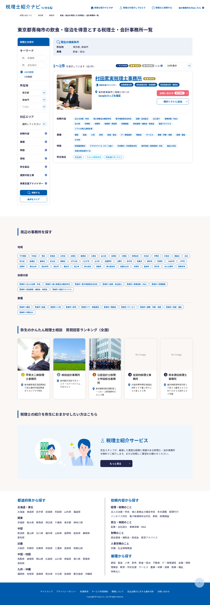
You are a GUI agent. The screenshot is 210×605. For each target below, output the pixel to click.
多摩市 (136, 266)
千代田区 (22, 256)
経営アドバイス (149, 537)
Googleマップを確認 (109, 95)
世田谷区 (135, 256)
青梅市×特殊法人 (26, 312)
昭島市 (139, 261)
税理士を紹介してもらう (132, 7)
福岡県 (21, 574)
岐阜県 (77, 533)
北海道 (21, 511)
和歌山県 (78, 548)
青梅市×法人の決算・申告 (29, 284)
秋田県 (58, 511)
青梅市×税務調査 (159, 284)
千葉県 (58, 522)
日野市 (22, 266)
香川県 (77, 558)
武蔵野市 (108, 261)
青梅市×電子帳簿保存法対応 (86, 284)
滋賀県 (67, 548)
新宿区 (52, 256)
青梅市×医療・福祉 (174, 307)
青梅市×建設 (24, 307)
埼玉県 (49, 522)
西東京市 (181, 266)
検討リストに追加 (172, 101)
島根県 (30, 558)
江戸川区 (73, 261)
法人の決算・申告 (120, 511)
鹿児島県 (78, 574)
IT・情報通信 (169, 562)
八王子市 (85, 261)
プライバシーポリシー (66, 591)
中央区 (34, 256)
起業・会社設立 (119, 526)
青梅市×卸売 (71, 307)
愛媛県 (86, 558)
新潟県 (21, 533)
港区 (43, 256)
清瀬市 (98, 266)
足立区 (52, 261)
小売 (127, 562)
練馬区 (42, 261)
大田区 (124, 256)
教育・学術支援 (128, 567)
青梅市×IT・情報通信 (90, 307)
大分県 (58, 574)
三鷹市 (119, 261)
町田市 (160, 261)
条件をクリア (33, 199)
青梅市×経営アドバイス (62, 289)
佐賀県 (30, 574)
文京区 (62, 256)
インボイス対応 (119, 516)
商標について (118, 591)
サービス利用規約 (100, 591)
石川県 (39, 533)
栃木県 (30, 522)
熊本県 (49, 574)
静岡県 (86, 533)
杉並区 (166, 256)
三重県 (58, 548)
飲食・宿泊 (144, 562)
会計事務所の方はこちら (189, 7)
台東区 (73, 256)
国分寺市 (45, 266)
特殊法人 (115, 571)
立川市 (97, 261)
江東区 (93, 256)
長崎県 (39, 574)
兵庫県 (39, 548)
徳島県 (67, 558)
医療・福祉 (177, 567)
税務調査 (164, 516)
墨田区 (83, 256)
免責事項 (84, 591)
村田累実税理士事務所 (118, 78)
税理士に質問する (162, 7)
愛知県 (21, 537)
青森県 (30, 511)
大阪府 (21, 548)
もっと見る (115, 463)
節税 (155, 516)
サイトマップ (46, 591)
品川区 (103, 256)
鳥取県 (21, 558)
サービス (143, 567)
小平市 (182, 261)
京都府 (30, 548)
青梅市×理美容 (110, 307)
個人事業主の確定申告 (143, 511)
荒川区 (22, 261)
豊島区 (177, 256)
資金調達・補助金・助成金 (125, 537)
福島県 (77, 511)
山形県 (67, 511)
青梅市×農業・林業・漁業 (150, 307)
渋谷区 (146, 256)
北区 (186, 256)
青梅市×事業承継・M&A (137, 284)
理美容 (114, 567)
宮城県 (49, 511)
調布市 (149, 261)
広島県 (49, 558)
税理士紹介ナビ (26, 15)
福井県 (49, 533)
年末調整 (162, 511)
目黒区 (114, 256)
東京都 (40, 15)
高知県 (21, 563)
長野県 (67, 533)
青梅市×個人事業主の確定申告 (57, 284)
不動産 (156, 562)
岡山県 (39, 558)
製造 (120, 562)
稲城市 (146, 266)
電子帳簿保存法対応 (140, 516)
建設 (113, 562)
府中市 (129, 261)
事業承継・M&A (138, 526)
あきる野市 (168, 266)
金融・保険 (184, 562)
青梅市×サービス (128, 307)
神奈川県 (78, 522)
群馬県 (39, 522)
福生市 (66, 266)
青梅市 (51, 15)
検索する (36, 192)
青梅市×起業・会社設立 (112, 284)
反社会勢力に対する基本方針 (140, 591)
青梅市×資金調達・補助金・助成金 (33, 289)
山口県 (58, 558)
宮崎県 (67, 574)
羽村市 (156, 266)
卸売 (134, 562)
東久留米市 (110, 266)
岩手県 (39, 511)
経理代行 (173, 511)
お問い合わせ (163, 591)
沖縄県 (88, 574)
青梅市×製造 (40, 307)
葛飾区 (62, 261)
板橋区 (32, 261)
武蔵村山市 (124, 266)
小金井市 (171, 261)
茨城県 (21, 522)
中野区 (156, 256)
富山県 (30, 533)
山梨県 (58, 533)
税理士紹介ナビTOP (102, 7)
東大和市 (87, 266)
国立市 (56, 266)
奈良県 (49, 548)
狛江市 (76, 266)
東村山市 (33, 266)
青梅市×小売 (55, 307)
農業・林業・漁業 (159, 567)
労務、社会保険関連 (121, 548)
